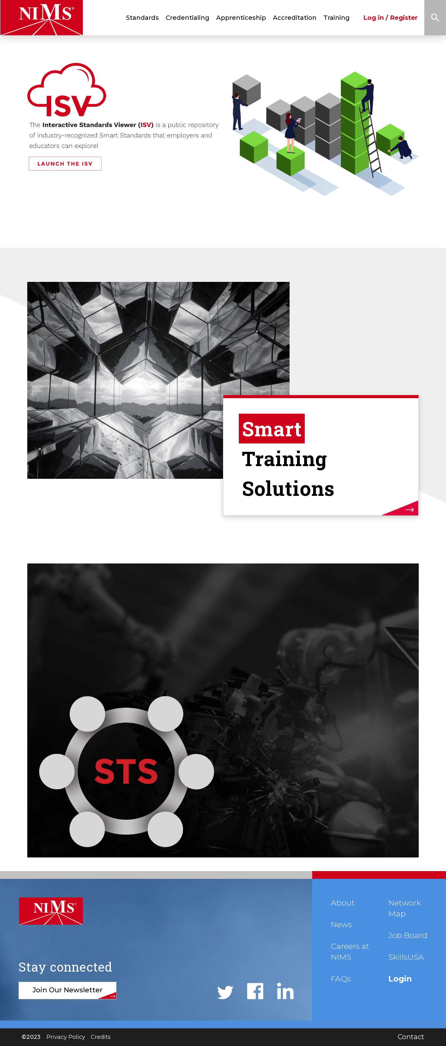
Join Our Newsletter (68, 990)
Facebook (255, 991)
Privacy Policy (65, 1037)
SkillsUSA (406, 957)
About (343, 902)
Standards (142, 17)
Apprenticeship (241, 17)
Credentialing (187, 17)
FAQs (341, 978)
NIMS (51, 911)
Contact (411, 1037)
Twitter (225, 992)
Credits (101, 1037)
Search (435, 17)
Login (400, 978)
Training (336, 17)
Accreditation (295, 17)
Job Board (407, 935)
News (341, 924)
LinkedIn (285, 990)
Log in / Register (390, 17)
